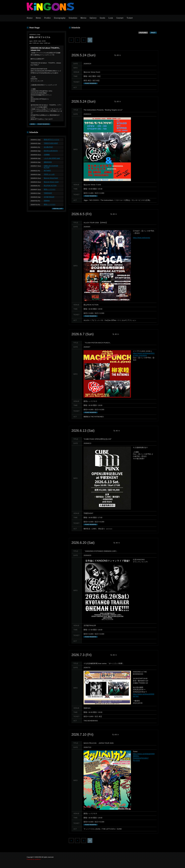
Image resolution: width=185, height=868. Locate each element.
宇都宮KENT (48, 193)
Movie (83, 18)
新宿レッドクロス (49, 189)
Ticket (130, 18)
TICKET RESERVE (43, 124)
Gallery (93, 18)
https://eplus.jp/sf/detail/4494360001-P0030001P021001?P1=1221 (144, 757)
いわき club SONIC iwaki (52, 158)
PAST (153, 33)
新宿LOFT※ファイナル (51, 139)
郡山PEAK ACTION (50, 185)
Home (29, 18)
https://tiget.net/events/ (141, 238)
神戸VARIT (47, 170)
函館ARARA (48, 162)
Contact (119, 18)
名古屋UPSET (48, 147)
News (38, 18)
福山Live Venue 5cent (51, 178)
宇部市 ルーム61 (49, 174)
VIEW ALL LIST (57, 208)
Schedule (73, 18)
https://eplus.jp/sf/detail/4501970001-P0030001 (144, 354)
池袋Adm (47, 200)
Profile (47, 18)
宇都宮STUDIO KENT (51, 143)
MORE (33, 124)
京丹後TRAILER (49, 197)
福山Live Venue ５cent (51, 182)
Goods (102, 18)
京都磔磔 (47, 154)
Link (110, 18)
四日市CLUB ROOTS (51, 150)
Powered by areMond (34, 859)
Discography (59, 18)
